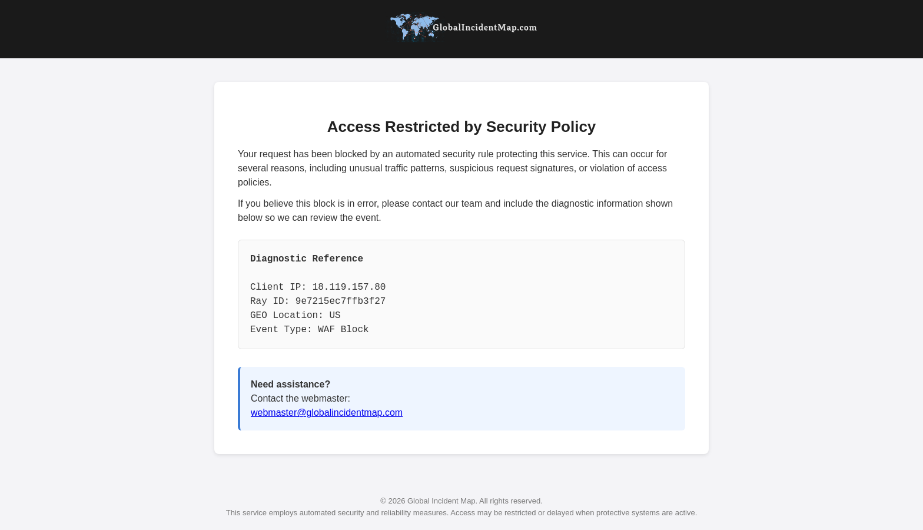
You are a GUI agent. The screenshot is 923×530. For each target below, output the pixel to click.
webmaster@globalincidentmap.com (327, 413)
